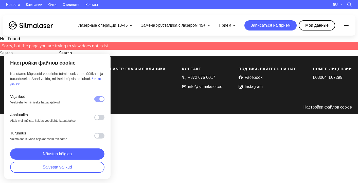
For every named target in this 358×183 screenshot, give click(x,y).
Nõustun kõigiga (57, 154)
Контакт (91, 5)
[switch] (99, 117)
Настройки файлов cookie (327, 107)
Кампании (34, 5)
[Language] (338, 4)
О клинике (71, 5)
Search (65, 53)
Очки (52, 5)
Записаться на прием (270, 25)
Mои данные (317, 25)
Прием (225, 25)
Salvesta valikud (57, 167)
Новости (13, 5)
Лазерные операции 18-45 (103, 25)
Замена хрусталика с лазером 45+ (173, 25)
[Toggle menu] (346, 25)
